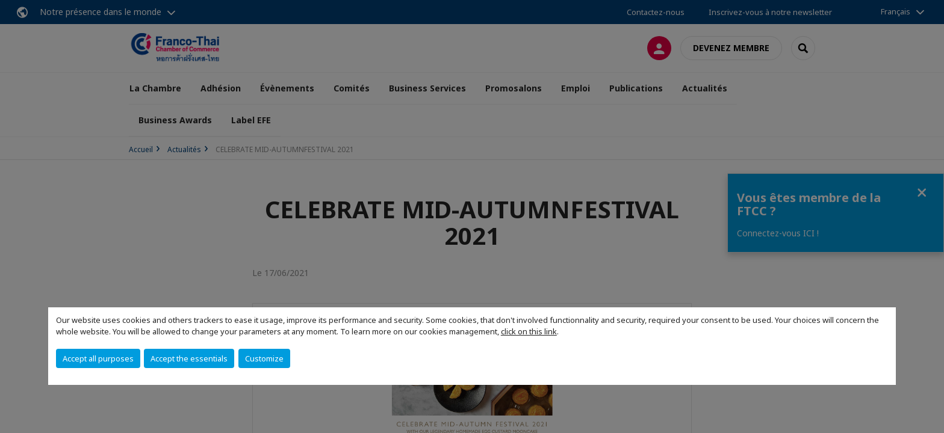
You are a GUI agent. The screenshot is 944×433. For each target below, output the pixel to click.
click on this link (529, 331)
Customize (264, 358)
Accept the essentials (189, 358)
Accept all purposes (98, 358)
